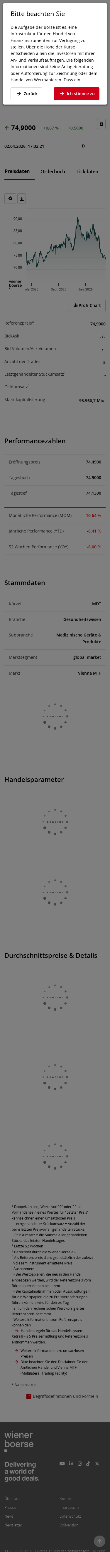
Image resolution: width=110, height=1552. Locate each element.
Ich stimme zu (76, 93)
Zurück (26, 93)
